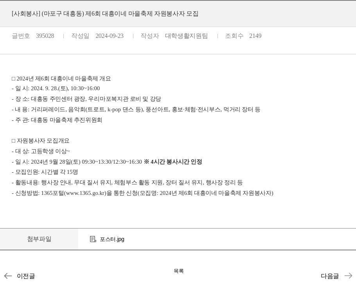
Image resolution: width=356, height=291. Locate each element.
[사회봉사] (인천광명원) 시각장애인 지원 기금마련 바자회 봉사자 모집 (8, 276)
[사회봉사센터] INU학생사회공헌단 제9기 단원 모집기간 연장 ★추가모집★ (348, 276)
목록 (179, 271)
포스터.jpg (112, 239)
